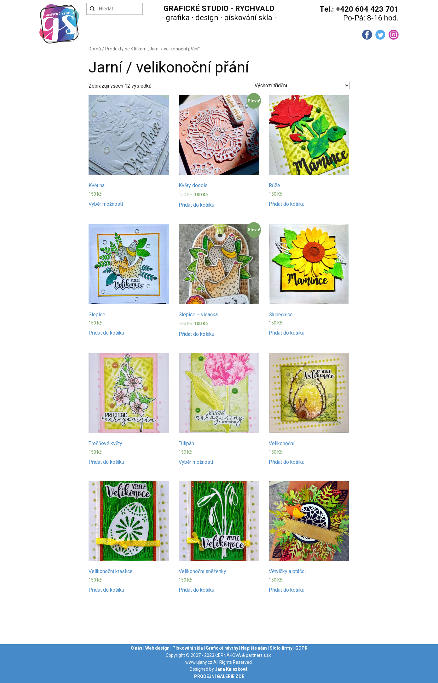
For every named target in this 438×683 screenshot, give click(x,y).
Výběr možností (106, 204)
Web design (157, 648)
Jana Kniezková (231, 669)
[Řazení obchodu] (301, 85)
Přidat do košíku (196, 205)
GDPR (301, 648)
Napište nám (254, 648)
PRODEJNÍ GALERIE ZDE (219, 676)
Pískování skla (187, 648)
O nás (136, 648)
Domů (95, 49)
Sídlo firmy (281, 648)
